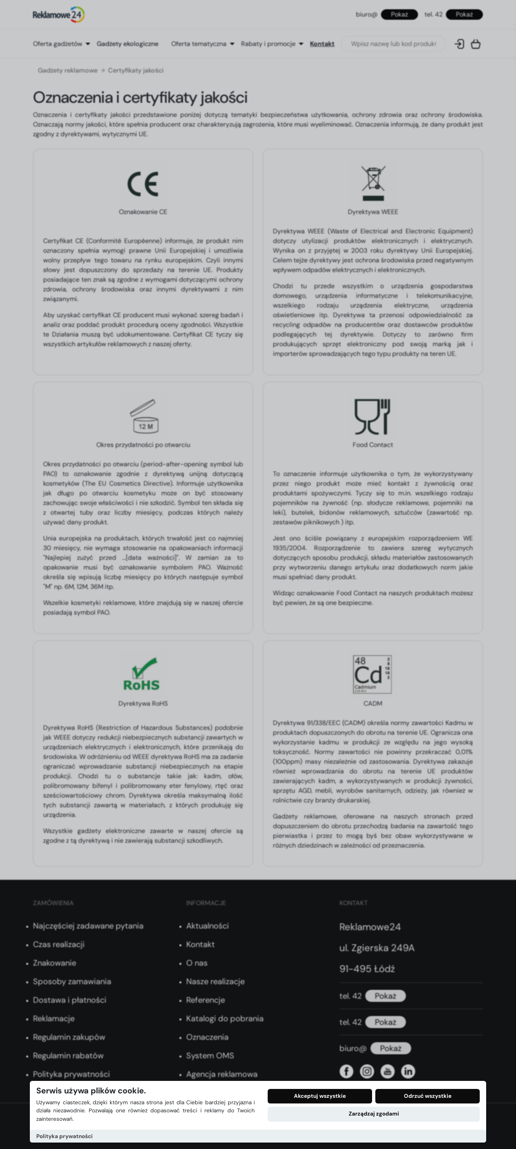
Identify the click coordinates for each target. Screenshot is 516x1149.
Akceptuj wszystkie (320, 1096)
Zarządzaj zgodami (374, 1113)
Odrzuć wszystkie (428, 1096)
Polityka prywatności (64, 1136)
